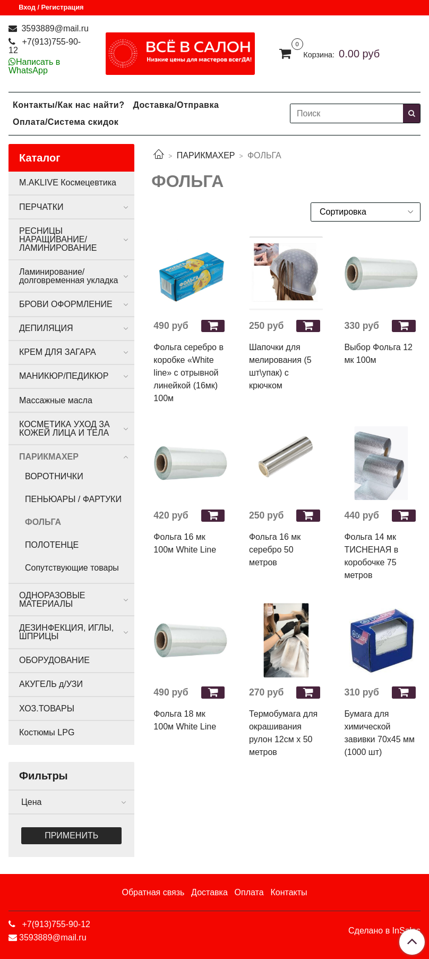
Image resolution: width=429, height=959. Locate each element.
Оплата (249, 892)
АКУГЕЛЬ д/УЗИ (51, 684)
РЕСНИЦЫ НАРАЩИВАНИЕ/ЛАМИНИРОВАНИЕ (58, 239)
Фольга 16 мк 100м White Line (184, 543)
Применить (71, 835)
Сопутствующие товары (72, 567)
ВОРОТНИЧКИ (54, 476)
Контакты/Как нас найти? (68, 104)
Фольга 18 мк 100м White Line (184, 720)
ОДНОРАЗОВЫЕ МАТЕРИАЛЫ (52, 599)
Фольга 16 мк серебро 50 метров (275, 549)
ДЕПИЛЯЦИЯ (46, 328)
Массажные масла (55, 400)
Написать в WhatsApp (34, 66)
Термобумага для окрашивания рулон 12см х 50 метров (283, 733)
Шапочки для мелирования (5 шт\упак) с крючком (280, 366)
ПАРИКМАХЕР (206, 155)
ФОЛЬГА (43, 522)
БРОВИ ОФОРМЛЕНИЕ (66, 304)
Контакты (288, 892)
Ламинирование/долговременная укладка (68, 276)
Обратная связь (153, 892)
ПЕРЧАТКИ (41, 206)
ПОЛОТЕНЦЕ (52, 544)
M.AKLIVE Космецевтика (67, 182)
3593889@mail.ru (54, 28)
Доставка (209, 892)
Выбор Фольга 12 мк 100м (378, 353)
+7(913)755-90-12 (44, 46)
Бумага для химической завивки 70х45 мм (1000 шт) (379, 733)
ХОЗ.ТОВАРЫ (46, 708)
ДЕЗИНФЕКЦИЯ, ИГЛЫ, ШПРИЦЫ (66, 632)
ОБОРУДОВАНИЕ (54, 660)
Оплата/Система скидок (65, 121)
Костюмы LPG (46, 732)
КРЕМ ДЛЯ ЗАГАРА (57, 352)
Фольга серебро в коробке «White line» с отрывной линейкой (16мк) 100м (188, 373)
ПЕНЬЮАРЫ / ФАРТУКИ (73, 499)
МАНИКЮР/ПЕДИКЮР (63, 375)
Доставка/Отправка (176, 104)
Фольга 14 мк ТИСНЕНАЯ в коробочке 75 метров (371, 556)
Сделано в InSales (384, 931)
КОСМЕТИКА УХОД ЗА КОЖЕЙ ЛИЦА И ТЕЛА (64, 428)
